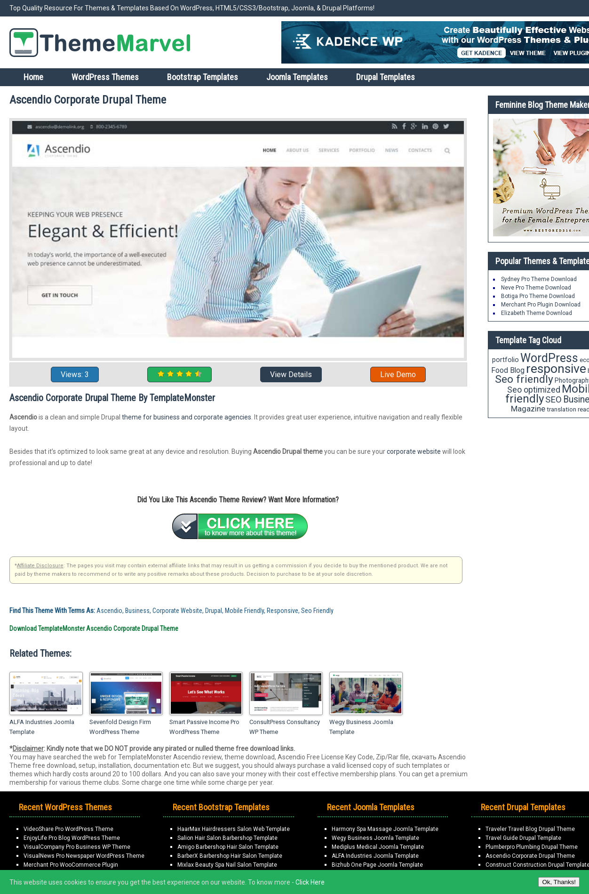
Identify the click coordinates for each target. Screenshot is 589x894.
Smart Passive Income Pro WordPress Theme (204, 726)
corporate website (414, 451)
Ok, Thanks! (559, 882)
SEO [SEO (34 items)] (553, 400)
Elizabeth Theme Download (536, 313)
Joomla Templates (297, 77)
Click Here (310, 882)
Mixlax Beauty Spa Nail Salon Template (227, 865)
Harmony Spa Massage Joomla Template (385, 829)
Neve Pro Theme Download (536, 287)
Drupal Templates (385, 77)
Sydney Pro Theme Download (539, 279)
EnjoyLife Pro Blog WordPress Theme (72, 838)
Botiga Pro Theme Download (538, 296)
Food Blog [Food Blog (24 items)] (508, 370)
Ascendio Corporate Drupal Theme (530, 856)
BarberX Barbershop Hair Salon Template (229, 856)
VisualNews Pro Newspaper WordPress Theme (84, 856)
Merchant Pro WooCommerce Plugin (71, 865)
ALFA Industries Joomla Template (41, 726)
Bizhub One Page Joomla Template (377, 865)
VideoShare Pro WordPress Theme (68, 829)
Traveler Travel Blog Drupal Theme (530, 829)
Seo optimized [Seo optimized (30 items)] (533, 390)
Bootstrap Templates (202, 77)
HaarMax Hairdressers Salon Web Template (233, 829)
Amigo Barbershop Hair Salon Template (228, 847)
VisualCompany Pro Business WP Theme (77, 847)
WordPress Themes (105, 77)
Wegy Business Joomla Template (361, 726)
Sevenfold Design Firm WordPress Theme (120, 726)
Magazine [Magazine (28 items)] (528, 408)
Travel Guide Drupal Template (523, 838)
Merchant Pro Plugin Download (541, 304)
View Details (291, 374)
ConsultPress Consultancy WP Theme (284, 726)
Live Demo (398, 374)
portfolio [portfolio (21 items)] (505, 360)
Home (33, 77)
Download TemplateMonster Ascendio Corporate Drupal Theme (93, 628)
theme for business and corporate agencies (186, 417)
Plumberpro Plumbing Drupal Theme (532, 847)
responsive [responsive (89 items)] (556, 368)
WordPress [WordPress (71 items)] (549, 358)
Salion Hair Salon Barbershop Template (227, 838)
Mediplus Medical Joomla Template (378, 847)
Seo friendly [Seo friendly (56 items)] (524, 379)
